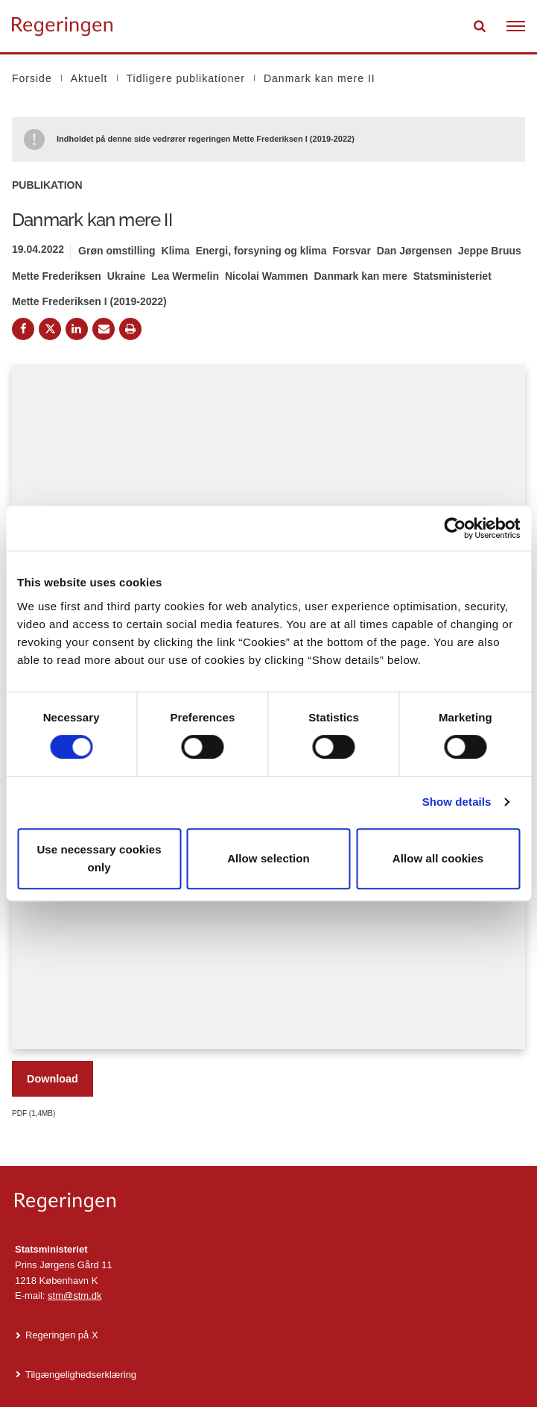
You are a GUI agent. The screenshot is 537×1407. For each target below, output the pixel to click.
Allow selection (268, 858)
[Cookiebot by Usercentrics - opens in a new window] (455, 528)
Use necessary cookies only (98, 858)
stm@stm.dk (74, 1295)
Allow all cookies (438, 858)
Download (52, 1079)
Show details (457, 801)
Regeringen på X (61, 1335)
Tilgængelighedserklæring (80, 1374)
